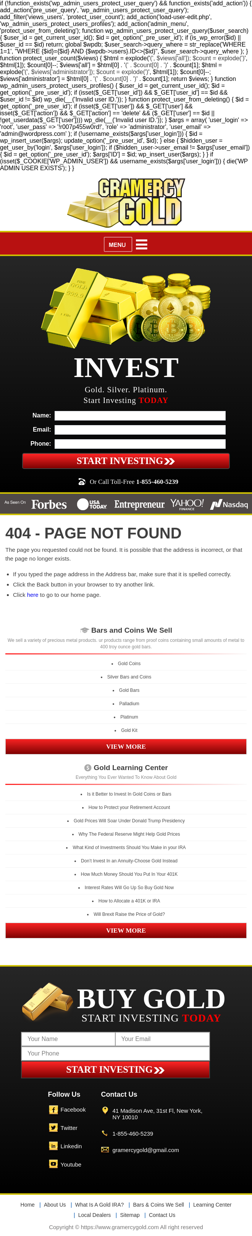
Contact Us (162, 1215)
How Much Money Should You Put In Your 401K (129, 874)
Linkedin (71, 1146)
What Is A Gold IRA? (99, 1205)
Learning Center (212, 1205)
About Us (55, 1205)
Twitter (69, 1128)
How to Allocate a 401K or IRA (129, 901)
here (33, 594)
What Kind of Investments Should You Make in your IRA (129, 847)
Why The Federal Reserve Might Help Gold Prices (129, 834)
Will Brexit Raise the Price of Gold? (129, 914)
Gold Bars (129, 690)
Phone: (41, 443)
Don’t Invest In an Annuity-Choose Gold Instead (129, 861)
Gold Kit (129, 730)
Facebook (73, 1109)
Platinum (129, 717)
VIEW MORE (126, 746)
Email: (42, 429)
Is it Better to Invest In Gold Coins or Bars (129, 794)
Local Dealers (94, 1215)
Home (28, 1205)
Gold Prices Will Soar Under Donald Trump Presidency (129, 820)
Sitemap (129, 1215)
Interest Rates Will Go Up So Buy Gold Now (129, 887)
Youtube (71, 1164)
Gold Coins (129, 663)
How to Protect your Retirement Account (129, 807)
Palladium (129, 703)
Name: (41, 415)
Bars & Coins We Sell (158, 1205)
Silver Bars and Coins (129, 677)
